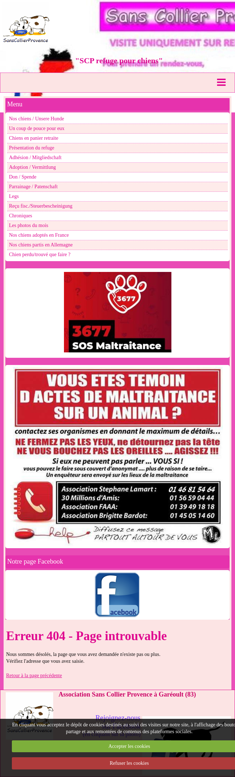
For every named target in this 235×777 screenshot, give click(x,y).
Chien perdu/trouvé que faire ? (39, 254)
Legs (14, 196)
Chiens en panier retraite (33, 138)
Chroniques (20, 215)
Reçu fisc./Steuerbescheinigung (41, 206)
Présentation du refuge (31, 148)
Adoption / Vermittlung (32, 167)
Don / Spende (22, 177)
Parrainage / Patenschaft (33, 186)
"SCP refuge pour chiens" (119, 60)
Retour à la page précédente (34, 675)
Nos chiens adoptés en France (39, 235)
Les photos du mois (28, 225)
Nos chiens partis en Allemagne (41, 245)
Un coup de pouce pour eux (36, 128)
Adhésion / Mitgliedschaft (35, 157)
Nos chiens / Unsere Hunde (36, 118)
